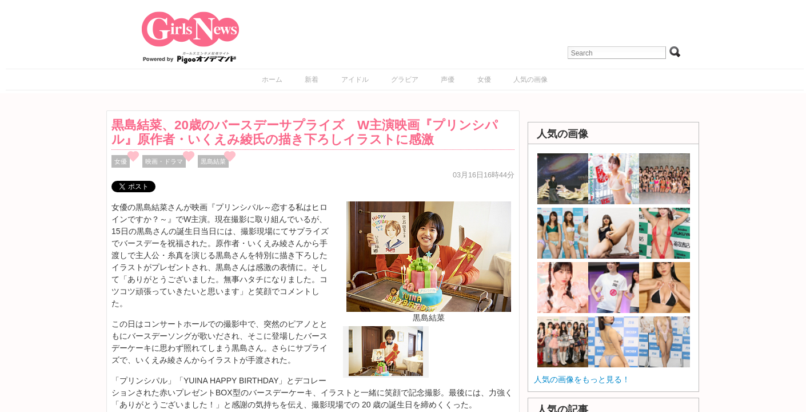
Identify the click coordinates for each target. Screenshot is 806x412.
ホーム (272, 80)
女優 (484, 80)
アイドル (355, 80)
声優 (447, 80)
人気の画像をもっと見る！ (582, 379)
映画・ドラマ (164, 161)
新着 (311, 80)
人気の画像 (530, 80)
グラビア (404, 80)
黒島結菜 (213, 161)
